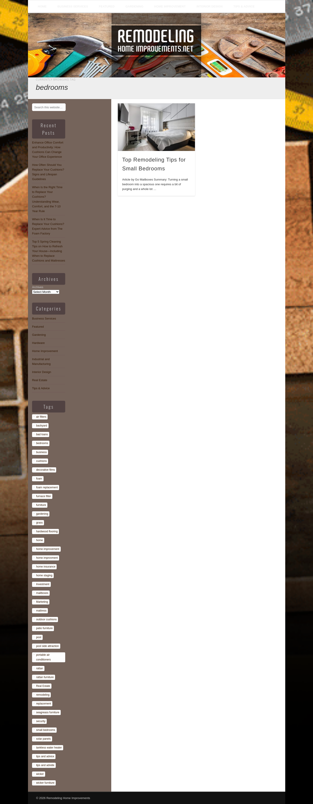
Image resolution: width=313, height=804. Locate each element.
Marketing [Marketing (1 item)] (42, 601)
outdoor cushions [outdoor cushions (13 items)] (46, 619)
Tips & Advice (244, 6)
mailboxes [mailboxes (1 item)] (42, 593)
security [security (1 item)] (40, 721)
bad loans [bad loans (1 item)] (42, 434)
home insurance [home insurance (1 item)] (45, 566)
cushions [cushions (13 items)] (41, 461)
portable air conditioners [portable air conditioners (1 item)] (43, 657)
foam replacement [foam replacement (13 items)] (47, 487)
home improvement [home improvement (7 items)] (47, 549)
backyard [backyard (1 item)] (41, 425)
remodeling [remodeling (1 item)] (42, 694)
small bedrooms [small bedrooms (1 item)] (45, 730)
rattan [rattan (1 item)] (39, 668)
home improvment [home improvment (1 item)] (47, 557)
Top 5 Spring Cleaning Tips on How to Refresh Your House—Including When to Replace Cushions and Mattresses (48, 251)
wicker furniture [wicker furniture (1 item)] (45, 782)
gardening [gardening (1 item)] (42, 513)
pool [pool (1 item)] (38, 637)
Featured (107, 6)
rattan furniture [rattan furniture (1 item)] (45, 677)
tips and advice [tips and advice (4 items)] (45, 756)
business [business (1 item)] (41, 452)
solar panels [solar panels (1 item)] (43, 738)
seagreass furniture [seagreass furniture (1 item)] (47, 712)
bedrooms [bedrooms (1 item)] (42, 443)
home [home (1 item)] (39, 540)
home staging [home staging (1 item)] (44, 575)
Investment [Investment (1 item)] (42, 584)
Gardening (134, 6)
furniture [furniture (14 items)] (41, 505)
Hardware (38, 343)
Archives (37, 287)
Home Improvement (169, 6)
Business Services (73, 6)
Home (42, 6)
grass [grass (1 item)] (39, 522)
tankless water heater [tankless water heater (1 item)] (49, 747)
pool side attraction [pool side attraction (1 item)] (47, 646)
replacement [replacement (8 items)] (43, 703)
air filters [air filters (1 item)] (41, 416)
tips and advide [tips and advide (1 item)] (45, 765)
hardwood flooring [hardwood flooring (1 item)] (47, 531)
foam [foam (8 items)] (39, 478)
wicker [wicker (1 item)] (40, 774)
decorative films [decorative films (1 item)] (45, 469)
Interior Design (210, 6)
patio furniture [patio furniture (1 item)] (44, 628)
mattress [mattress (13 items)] (41, 610)
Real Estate (39, 380)
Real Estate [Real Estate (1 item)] (43, 686)
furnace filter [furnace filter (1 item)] (43, 496)
